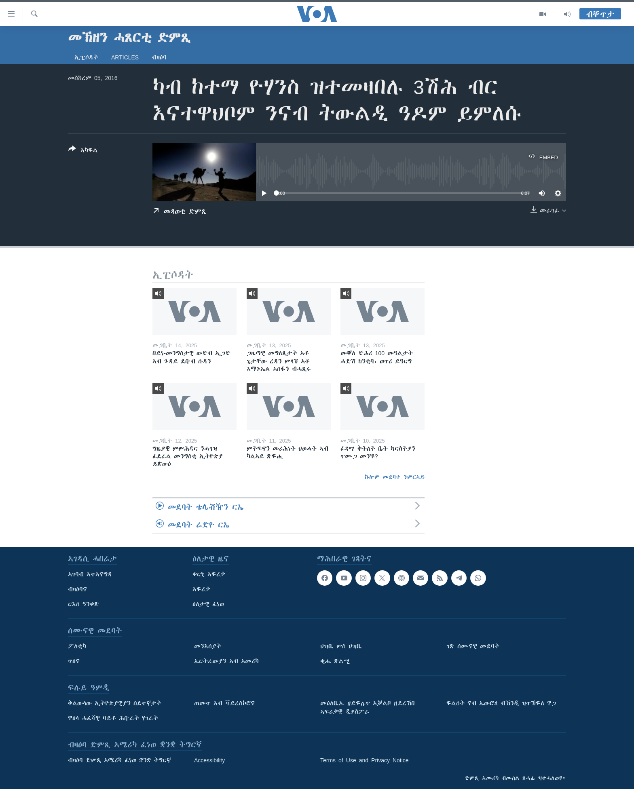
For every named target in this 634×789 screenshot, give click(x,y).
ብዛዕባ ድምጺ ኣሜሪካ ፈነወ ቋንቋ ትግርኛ (119, 760)
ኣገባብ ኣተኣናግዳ (90, 574)
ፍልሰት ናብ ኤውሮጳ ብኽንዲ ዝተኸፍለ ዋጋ (501, 703)
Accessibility (209, 760)
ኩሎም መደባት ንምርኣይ (395, 477)
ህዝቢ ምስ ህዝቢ (341, 646)
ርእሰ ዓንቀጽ (83, 604)
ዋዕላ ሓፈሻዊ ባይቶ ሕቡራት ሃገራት (113, 718)
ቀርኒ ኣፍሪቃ (208, 574)
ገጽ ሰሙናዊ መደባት (472, 646)
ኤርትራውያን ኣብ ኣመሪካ (226, 661)
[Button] (83, 151)
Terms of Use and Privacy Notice (364, 760)
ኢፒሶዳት (86, 57)
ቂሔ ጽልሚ (335, 661)
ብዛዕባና (77, 589)
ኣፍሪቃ (201, 589)
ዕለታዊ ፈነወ (208, 604)
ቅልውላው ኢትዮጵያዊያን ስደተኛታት (114, 703)
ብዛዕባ (159, 57)
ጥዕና (74, 661)
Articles (125, 57)
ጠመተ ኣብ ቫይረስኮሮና (224, 703)
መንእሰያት (207, 646)
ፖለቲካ (77, 646)
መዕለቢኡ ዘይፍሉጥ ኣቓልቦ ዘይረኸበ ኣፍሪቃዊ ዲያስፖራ (367, 707)
